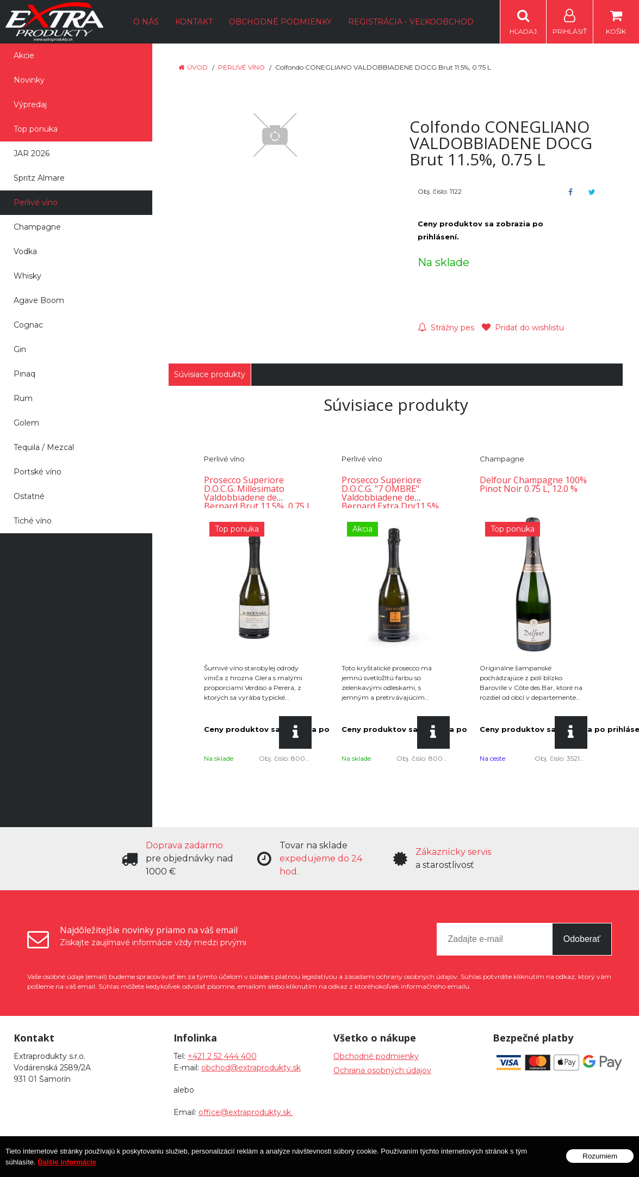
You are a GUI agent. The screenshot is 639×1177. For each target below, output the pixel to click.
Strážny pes (446, 327)
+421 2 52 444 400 (222, 1056)
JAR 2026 (31, 153)
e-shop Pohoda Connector (408, 1161)
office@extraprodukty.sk (245, 1112)
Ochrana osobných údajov (382, 1070)
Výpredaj (30, 104)
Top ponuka (36, 129)
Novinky (29, 80)
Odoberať (581, 939)
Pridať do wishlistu (523, 327)
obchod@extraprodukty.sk (251, 1068)
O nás (146, 22)
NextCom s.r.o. (483, 1161)
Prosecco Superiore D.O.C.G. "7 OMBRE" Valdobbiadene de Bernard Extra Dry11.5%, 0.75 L (391, 497)
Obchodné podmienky (280, 22)
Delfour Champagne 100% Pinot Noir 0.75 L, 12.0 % (533, 484)
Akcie (24, 55)
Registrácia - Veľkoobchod (411, 22)
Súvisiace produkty (209, 374)
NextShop (343, 1161)
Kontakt (194, 22)
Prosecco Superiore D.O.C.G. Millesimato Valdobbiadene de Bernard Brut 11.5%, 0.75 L (258, 493)
